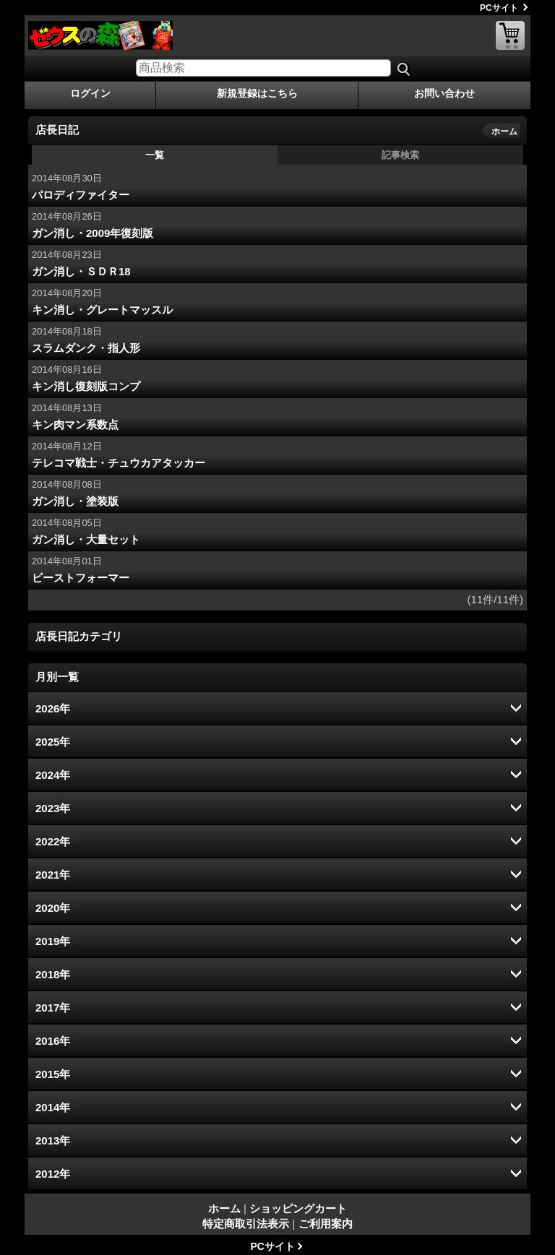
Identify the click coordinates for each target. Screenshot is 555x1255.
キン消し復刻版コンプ (86, 386)
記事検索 (400, 155)
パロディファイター (80, 195)
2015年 (52, 1074)
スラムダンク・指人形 (86, 348)
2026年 (52, 708)
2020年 (52, 908)
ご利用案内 (325, 1223)
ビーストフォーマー (80, 578)
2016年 (52, 1041)
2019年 (52, 941)
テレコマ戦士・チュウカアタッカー (118, 463)
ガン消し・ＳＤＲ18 (81, 271)
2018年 (52, 974)
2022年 (52, 841)
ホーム (504, 131)
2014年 (52, 1107)
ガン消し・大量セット (86, 539)
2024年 (52, 775)
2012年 (52, 1174)
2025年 (52, 742)
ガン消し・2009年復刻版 (92, 233)
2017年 (52, 1007)
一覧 (154, 155)
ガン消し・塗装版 (75, 501)
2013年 (52, 1140)
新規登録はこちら (257, 93)
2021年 (52, 874)
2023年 (52, 808)
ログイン (90, 93)
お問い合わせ (444, 93)
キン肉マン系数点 (75, 424)
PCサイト (499, 8)
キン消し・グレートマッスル (102, 309)
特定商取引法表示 (245, 1223)
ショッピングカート (510, 35)
